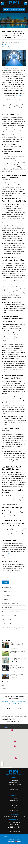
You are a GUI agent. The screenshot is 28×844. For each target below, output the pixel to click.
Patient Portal (21, 9)
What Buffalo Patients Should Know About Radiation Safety (18, 659)
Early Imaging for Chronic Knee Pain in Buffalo (18, 652)
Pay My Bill (6, 9)
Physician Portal (13, 9)
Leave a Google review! (14, 831)
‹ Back (5, 582)
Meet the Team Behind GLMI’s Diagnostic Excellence (18, 675)
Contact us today (7, 554)
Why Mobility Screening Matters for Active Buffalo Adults (17, 644)
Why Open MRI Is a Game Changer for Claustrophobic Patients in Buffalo (17, 667)
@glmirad (16, 703)
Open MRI (6, 47)
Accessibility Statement (14, 839)
